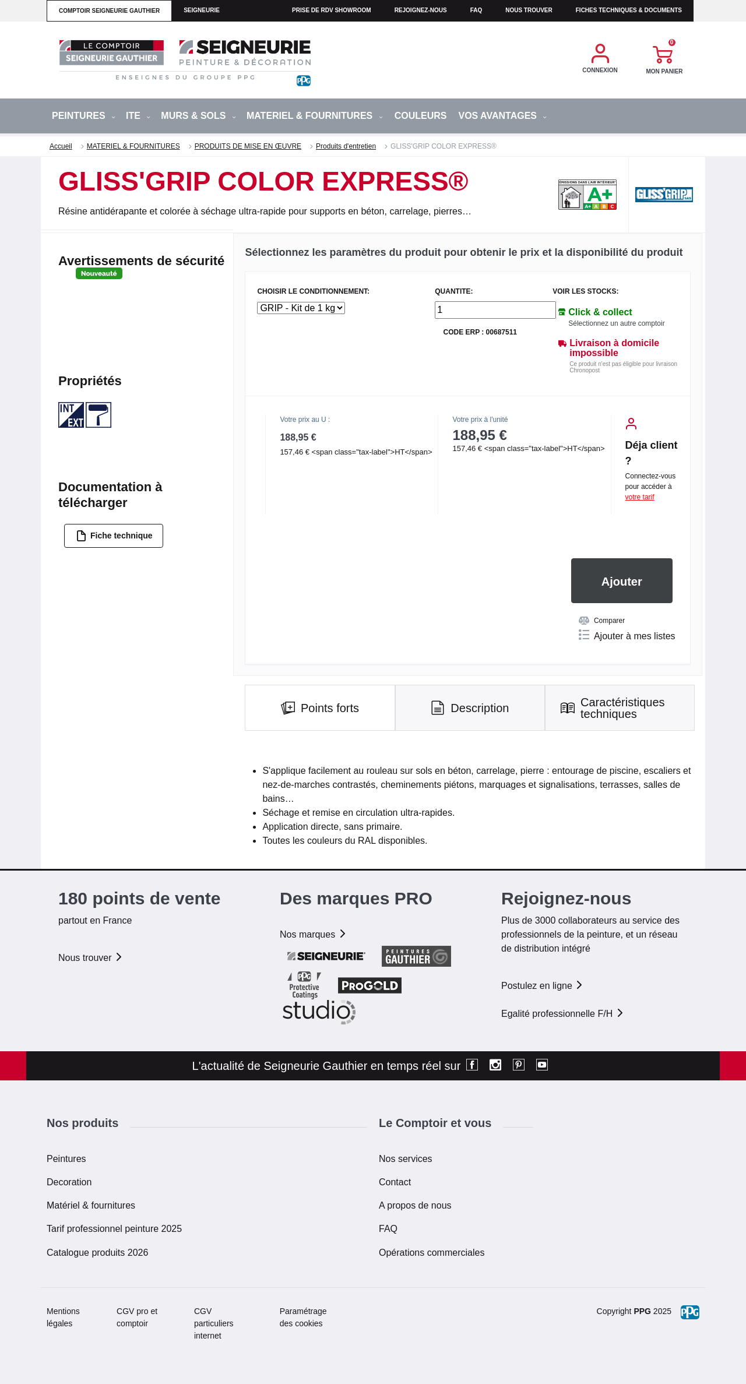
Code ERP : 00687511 (480, 332)
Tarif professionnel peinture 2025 (114, 1229)
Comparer (602, 620)
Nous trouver (529, 10)
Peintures (66, 1159)
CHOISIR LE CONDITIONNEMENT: (313, 291)
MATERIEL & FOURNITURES (315, 116)
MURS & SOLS (198, 116)
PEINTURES (83, 116)
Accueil (61, 146)
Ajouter (621, 581)
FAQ (388, 1229)
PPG (642, 1311)
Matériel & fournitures (91, 1205)
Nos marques (313, 934)
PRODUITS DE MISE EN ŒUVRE (248, 146)
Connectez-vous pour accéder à (650, 486)
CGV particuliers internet (214, 1323)
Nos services (405, 1159)
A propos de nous (415, 1205)
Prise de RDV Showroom (331, 10)
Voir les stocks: (585, 291)
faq (476, 10)
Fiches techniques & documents (629, 10)
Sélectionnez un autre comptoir (616, 323)
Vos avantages (502, 116)
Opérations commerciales (431, 1253)
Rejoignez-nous (421, 10)
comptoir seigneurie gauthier (109, 11)
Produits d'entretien (346, 146)
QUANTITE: (454, 291)
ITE (138, 116)
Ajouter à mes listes (627, 635)
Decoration (69, 1182)
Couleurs (421, 116)
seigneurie (202, 10)
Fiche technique (114, 535)
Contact (395, 1182)
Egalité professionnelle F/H (563, 1014)
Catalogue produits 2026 (97, 1253)
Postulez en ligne (542, 986)
